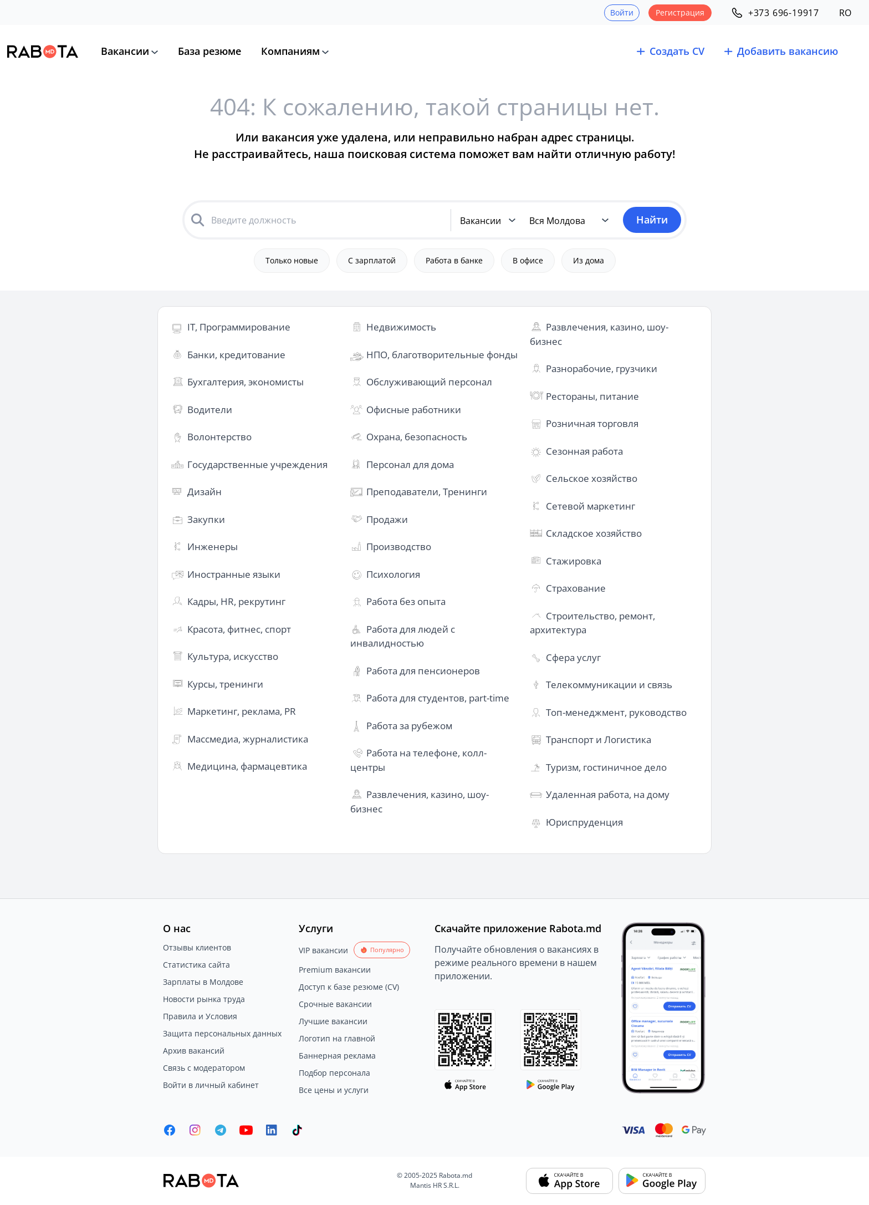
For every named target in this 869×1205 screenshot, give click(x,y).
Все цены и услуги (334, 1090)
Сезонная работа (584, 451)
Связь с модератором (204, 1067)
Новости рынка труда (204, 999)
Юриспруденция (584, 822)
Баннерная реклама (337, 1055)
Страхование (576, 588)
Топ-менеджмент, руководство (616, 712)
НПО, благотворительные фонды (442, 354)
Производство (398, 546)
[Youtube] (246, 1130)
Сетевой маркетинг (590, 506)
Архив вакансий (193, 1050)
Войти (621, 12)
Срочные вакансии (335, 1004)
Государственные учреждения (257, 464)
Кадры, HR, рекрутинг (236, 601)
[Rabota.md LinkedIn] (271, 1130)
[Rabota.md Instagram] (195, 1130)
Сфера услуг (573, 657)
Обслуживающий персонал (429, 381)
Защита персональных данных (222, 1033)
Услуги (316, 928)
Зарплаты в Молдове (203, 982)
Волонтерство (219, 436)
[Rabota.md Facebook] (170, 1130)
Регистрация (680, 12)
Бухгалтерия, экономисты (245, 381)
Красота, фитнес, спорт (239, 629)
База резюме (209, 51)
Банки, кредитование (236, 354)
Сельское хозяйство (591, 478)
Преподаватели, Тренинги (426, 491)
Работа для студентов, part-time (437, 698)
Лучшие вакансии (333, 1021)
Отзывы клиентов (197, 947)
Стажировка (573, 561)
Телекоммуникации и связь (609, 684)
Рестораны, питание (592, 396)
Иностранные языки (233, 574)
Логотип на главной (337, 1038)
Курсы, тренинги (225, 684)
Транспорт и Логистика (598, 739)
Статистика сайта (196, 964)
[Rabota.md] (43, 51)
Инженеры (212, 546)
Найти (652, 219)
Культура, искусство (232, 656)
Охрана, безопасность (416, 436)
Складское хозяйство (594, 533)
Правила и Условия (200, 1016)
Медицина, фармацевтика (247, 766)
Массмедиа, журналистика (247, 739)
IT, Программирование (238, 327)
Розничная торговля (592, 423)
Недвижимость (401, 327)
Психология (393, 574)
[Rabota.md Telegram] (220, 1130)
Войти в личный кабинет (211, 1085)
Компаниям (290, 51)
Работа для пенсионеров (423, 670)
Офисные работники (413, 409)
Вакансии (125, 51)
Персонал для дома (410, 464)
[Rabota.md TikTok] (297, 1130)
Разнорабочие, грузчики (601, 368)
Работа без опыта (406, 601)
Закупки (206, 519)
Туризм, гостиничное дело (606, 767)
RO (845, 13)
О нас (177, 928)
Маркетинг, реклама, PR (241, 711)
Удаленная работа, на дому (607, 794)
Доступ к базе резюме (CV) (349, 987)
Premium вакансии (335, 969)
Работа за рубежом (409, 725)
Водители (209, 409)
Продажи (387, 519)
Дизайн (204, 491)
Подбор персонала (334, 1072)
